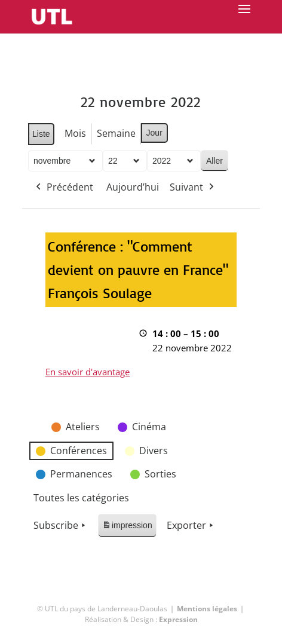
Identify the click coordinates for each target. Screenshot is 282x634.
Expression (178, 619)
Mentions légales (207, 609)
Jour (154, 132)
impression (127, 527)
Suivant (193, 187)
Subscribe (60, 526)
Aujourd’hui (132, 187)
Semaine (116, 133)
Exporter (191, 526)
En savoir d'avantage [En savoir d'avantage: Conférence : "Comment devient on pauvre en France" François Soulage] (87, 372)
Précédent (63, 187)
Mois (75, 133)
